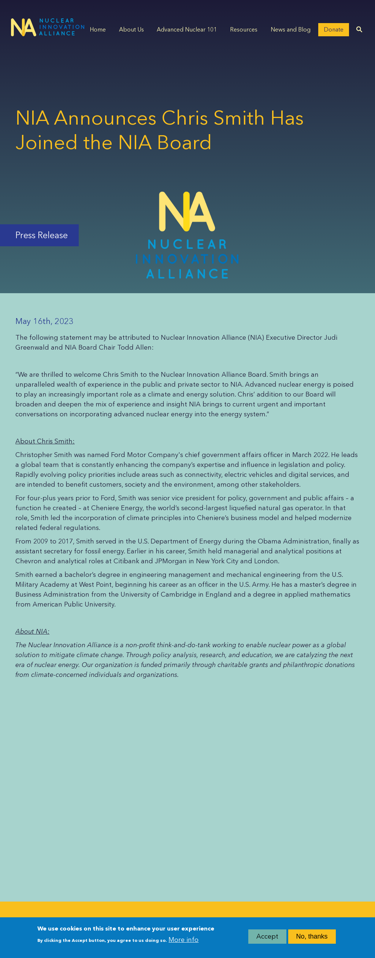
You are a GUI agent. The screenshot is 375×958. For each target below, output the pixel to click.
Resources (243, 29)
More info (183, 941)
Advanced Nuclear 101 (187, 29)
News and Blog (291, 29)
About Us (131, 29)
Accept (267, 938)
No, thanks (312, 938)
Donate (334, 29)
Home (98, 29)
